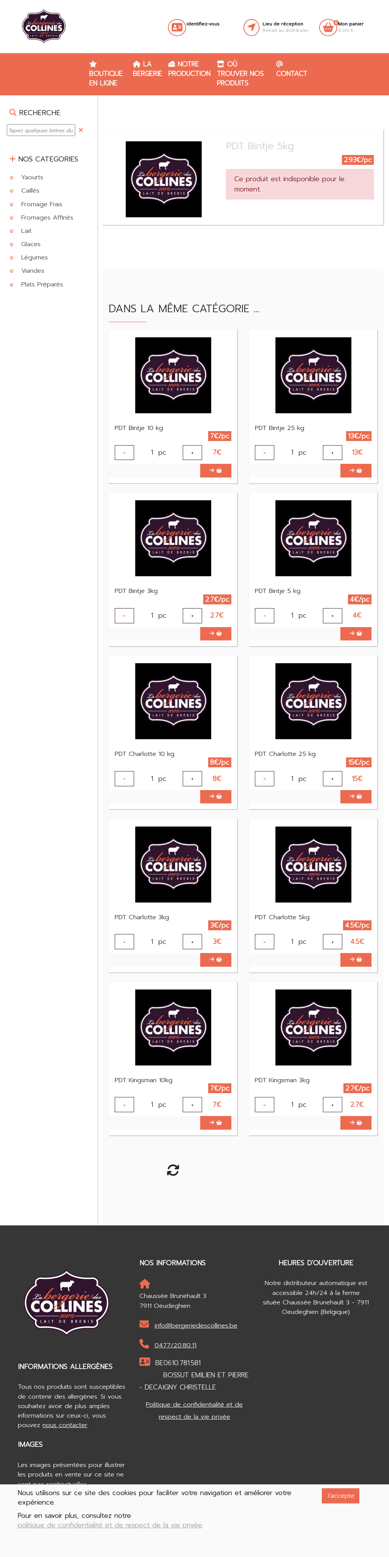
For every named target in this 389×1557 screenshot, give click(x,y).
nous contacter (65, 1441)
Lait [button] (20, 231)
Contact (291, 70)
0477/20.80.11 (167, 1360)
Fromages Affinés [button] (41, 217)
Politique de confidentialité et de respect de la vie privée (194, 1426)
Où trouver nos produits (240, 73)
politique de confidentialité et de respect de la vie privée (110, 1525)
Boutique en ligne (106, 74)
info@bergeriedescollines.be (188, 1341)
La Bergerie (147, 69)
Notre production (189, 69)
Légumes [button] (28, 257)
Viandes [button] (26, 270)
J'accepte (340, 1495)
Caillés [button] (24, 190)
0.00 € (351, 27)
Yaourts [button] (26, 177)
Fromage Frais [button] (35, 204)
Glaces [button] (25, 244)
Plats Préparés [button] (36, 284)
